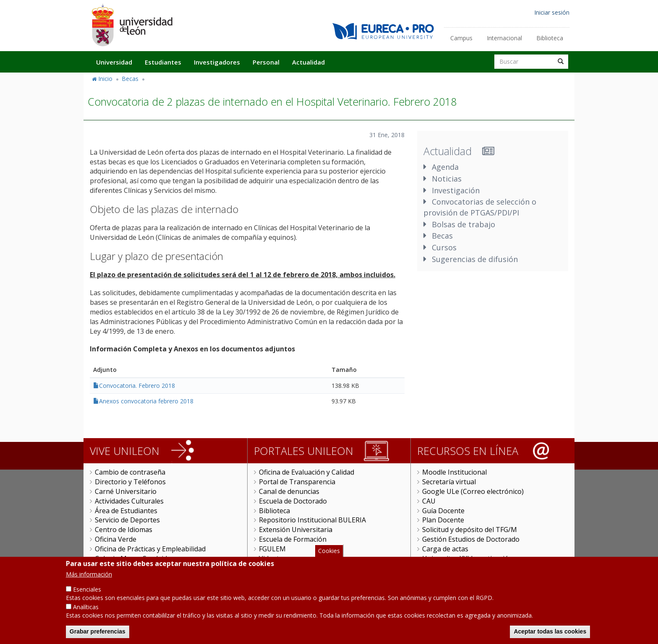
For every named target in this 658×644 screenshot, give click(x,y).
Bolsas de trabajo (463, 224)
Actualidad (308, 62)
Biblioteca (549, 38)
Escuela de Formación (292, 539)
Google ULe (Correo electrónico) (473, 491)
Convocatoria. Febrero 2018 (137, 386)
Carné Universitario (126, 491)
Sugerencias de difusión (475, 259)
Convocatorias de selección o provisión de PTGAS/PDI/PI (479, 207)
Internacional (504, 38)
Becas (130, 79)
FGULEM (272, 548)
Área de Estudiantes (126, 510)
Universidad (114, 62)
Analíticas (86, 615)
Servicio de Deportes (127, 520)
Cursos (444, 247)
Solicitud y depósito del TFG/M (469, 529)
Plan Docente (443, 520)
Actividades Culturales (129, 501)
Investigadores (217, 62)
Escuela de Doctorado (293, 501)
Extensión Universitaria (295, 529)
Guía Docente (443, 510)
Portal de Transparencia (297, 481)
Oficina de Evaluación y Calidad (306, 472)
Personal (266, 62)
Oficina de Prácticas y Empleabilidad (150, 548)
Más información (89, 583)
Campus (461, 38)
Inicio (105, 79)
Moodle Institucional (454, 472)
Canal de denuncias (289, 491)
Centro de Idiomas (123, 529)
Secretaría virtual (449, 481)
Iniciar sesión (551, 12)
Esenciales (87, 598)
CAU (429, 501)
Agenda (445, 167)
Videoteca (274, 558)
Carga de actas (445, 548)
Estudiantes (163, 62)
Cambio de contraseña (130, 472)
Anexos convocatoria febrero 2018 (146, 401)
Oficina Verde (115, 539)
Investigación (456, 190)
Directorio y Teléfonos (130, 481)
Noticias (447, 179)
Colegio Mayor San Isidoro (136, 558)
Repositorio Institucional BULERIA (312, 520)
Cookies (329, 559)
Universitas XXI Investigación (467, 558)
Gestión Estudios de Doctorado (471, 539)
